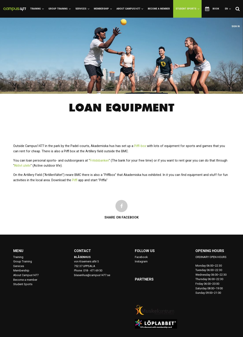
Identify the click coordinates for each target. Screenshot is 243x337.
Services (82, 8)
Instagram (141, 261)
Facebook (141, 257)
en (228, 8)
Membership (103, 8)
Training (37, 8)
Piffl (74, 180)
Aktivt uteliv (22, 166)
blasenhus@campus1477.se (92, 275)
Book (212, 8)
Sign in (236, 26)
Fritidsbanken (99, 160)
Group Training (59, 8)
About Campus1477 (130, 8)
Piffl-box (140, 146)
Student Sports (187, 8)
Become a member (159, 8)
